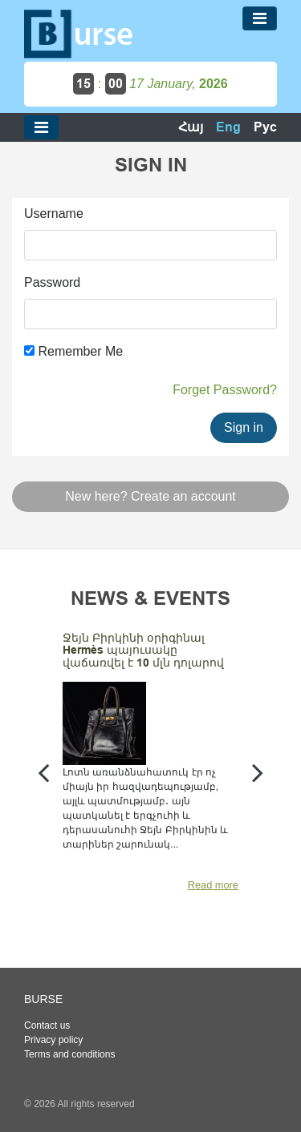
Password (52, 282)
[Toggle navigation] (259, 18)
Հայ (190, 127)
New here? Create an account (150, 496)
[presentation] (43, 772)
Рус (265, 127)
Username (53, 213)
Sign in (243, 427)
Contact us (47, 1025)
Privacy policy (53, 1039)
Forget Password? (225, 390)
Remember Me (73, 351)
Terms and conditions (69, 1054)
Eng (228, 127)
